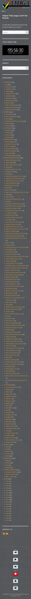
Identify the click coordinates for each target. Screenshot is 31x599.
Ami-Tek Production (12, 165)
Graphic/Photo (10, 93)
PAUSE (15, 587)
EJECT (15, 580)
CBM (7, 194)
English (8, 130)
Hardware (9, 96)
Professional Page (11, 428)
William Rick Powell (12, 155)
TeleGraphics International (14, 343)
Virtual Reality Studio (13, 440)
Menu (3, 11)
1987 (7, 486)
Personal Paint (10, 426)
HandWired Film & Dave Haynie (16, 265)
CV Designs (9, 220)
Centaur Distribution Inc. (14, 199)
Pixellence (9, 318)
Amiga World (10, 171)
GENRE (6, 112)
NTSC (7, 463)
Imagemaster (10, 415)
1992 (7, 497)
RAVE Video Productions (14, 334)
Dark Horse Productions (13, 222)
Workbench (9, 442)
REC (15, 572)
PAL (7, 465)
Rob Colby (9, 153)
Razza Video (10, 337)
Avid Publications (11, 183)
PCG (7, 316)
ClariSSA (8, 403)
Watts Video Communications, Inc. (17, 376)
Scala (7, 431)
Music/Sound (10, 100)
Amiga (8, 167)
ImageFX (9, 412)
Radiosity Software (12, 332)
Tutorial (8, 126)
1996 (7, 506)
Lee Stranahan (10, 148)
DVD (7, 447)
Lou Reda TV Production (13, 286)
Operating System (12, 107)
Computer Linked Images (14, 204)
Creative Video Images (13, 217)
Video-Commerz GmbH (13, 364)
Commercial (10, 114)
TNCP (7, 357)
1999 (7, 513)
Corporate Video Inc (12, 208)
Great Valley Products (13, 259)
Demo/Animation (11, 116)
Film (7, 460)
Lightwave (9, 419)
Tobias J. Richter (11, 359)
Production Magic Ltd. (13, 327)
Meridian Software (12, 295)
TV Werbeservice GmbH (13, 362)
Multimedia (9, 98)
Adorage (8, 389)
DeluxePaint (10, 408)
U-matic (8, 454)
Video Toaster (10, 437)
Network (8, 103)
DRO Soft (9, 243)
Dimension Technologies (14, 236)
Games (8, 91)
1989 (7, 490)
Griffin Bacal (10, 261)
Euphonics (9, 245)
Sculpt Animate (11, 433)
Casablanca (9, 89)
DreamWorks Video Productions (16, 238)
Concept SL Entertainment (14, 206)
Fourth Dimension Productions (16, 247)
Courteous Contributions (14, 210)
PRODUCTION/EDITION (11, 158)
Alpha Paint (9, 394)
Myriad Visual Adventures (14, 307)
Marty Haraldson (11, 151)
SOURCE (6, 444)
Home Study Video (12, 270)
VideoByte (9, 366)
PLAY (15, 558)
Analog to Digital (11, 472)
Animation (9, 87)
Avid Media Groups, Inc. (13, 181)
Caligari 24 (9, 401)
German (8, 135)
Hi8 (7, 449)
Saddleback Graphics (12, 339)
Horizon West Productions (14, 272)
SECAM (8, 467)
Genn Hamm (10, 249)
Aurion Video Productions (14, 178)
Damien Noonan (11, 144)
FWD (15, 565)
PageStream (10, 424)
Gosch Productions (12, 254)
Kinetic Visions (11, 277)
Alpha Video (10, 162)
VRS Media (9, 371)
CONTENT (7, 82)
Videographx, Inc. (11, 369)
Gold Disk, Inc (10, 252)
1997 (7, 509)
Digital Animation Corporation (16, 229)
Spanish (8, 137)
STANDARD (8, 458)
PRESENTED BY (9, 139)
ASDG (7, 174)
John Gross (9, 146)
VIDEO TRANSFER (10, 470)
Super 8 (8, 451)
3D (6, 84)
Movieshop (9, 421)
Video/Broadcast (11, 109)
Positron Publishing (12, 323)
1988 (7, 488)
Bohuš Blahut (10, 142)
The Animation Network (14, 348)
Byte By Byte (10, 190)
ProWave (8, 330)
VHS (7, 456)
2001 (7, 515)
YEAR (6, 479)
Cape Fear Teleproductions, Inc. (16, 192)
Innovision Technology (13, 275)
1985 (7, 481)
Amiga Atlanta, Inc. (12, 169)
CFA (7, 201)
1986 (7, 483)
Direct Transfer (11, 474)
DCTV (7, 405)
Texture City (10, 346)
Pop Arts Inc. (10, 320)
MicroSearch (10, 302)
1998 (7, 511)
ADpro (8, 392)
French (8, 132)
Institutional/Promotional (14, 121)
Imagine (8, 417)
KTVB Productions (12, 279)
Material (8, 123)
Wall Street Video (11, 373)
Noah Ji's (9, 311)
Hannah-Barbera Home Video (15, 268)
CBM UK (8, 197)
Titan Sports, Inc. (11, 355)
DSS (7, 410)
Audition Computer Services (15, 176)
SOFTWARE (8, 385)
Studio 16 (9, 435)
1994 (7, 502)
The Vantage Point (12, 353)
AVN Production (11, 185)
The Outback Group (12, 350)
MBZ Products (10, 293)
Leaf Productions (11, 282)
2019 (7, 518)
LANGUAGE (8, 128)
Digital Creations (11, 231)
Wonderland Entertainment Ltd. (16, 380)
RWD (15, 551)
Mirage (8, 304)
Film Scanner (10, 476)
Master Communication (13, 291)
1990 (7, 493)
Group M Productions (13, 263)
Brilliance (9, 398)
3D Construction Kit (12, 387)
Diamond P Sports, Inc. (13, 226)
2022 (7, 520)
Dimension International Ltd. (15, 233)
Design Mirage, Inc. (12, 224)
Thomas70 (10, 213)
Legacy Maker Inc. (12, 284)
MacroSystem (10, 288)
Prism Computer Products (14, 325)
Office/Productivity (12, 105)
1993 (7, 499)
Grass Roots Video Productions (16, 256)
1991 (7, 495)
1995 (7, 504)
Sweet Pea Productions (13, 341)
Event (8, 119)
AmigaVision (10, 396)
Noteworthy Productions (14, 314)
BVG (7, 187)
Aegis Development (12, 160)
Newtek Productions (12, 309)
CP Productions (11, 215)
